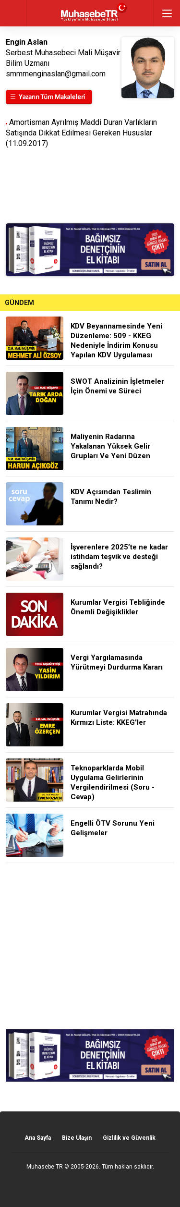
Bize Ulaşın (77, 1137)
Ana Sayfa (37, 1137)
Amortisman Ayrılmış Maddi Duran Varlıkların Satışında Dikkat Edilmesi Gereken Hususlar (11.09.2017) (81, 133)
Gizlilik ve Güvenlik (129, 1137)
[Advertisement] (90, 946)
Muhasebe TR (44, 1166)
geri (13, 13)
